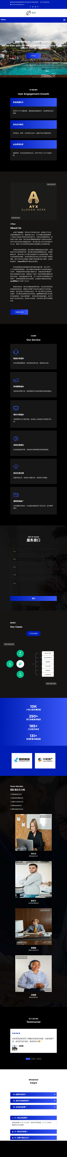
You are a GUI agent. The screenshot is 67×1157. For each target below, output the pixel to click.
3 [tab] (39, 1059)
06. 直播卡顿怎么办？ (22, 1138)
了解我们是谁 (19, 312)
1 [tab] (28, 1059)
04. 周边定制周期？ (21, 1118)
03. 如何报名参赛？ (20, 1107)
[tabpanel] (33, 1041)
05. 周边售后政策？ (21, 1131)
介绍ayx (33, 56)
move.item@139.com (17, 4)
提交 (33, 598)
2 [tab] (33, 1059)
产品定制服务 (33, 633)
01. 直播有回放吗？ (19, 1094)
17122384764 (44, 2)
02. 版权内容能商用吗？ (21, 1101)
